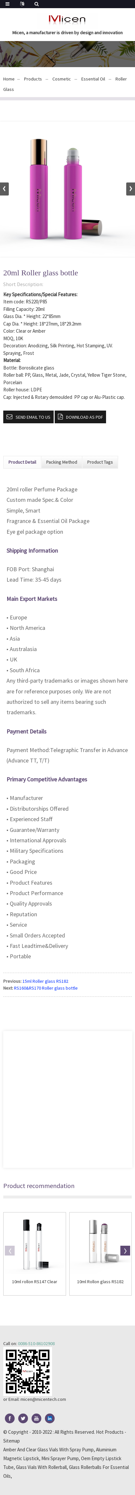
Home (9, 79)
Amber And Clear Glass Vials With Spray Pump (48, 1449)
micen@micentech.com (43, 1399)
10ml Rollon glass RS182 (100, 1282)
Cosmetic (61, 79)
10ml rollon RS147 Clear (34, 1282)
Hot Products (110, 1432)
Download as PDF (84, 417)
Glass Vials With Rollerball (41, 1467)
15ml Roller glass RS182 (45, 981)
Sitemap (11, 1441)
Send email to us (33, 417)
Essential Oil (93, 79)
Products (33, 79)
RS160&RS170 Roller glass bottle (46, 988)
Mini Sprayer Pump (60, 1458)
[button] (130, 189)
